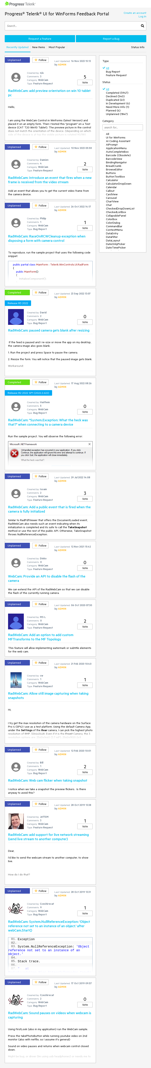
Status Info (138, 47)
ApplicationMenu (116, 148)
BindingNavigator (116, 162)
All (107, 68)
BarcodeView (114, 159)
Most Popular (57, 47)
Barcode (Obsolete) (118, 155)
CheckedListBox (116, 212)
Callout (110, 190)
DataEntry (112, 233)
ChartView (112, 201)
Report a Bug (111, 38)
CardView (112, 194)
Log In (142, 16)
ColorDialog (113, 222)
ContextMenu (114, 230)
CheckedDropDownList (120, 208)
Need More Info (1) (117, 107)
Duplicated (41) (115, 100)
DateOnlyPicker (115, 244)
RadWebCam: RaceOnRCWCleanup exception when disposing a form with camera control (47, 238)
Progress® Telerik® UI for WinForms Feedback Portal (57, 14)
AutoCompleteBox (117, 151)
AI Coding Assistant (118, 141)
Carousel (111, 198)
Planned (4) (113, 110)
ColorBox (111, 219)
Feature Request (116, 75)
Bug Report (113, 71)
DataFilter (112, 237)
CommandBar (114, 226)
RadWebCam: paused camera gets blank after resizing (48, 330)
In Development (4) (118, 103)
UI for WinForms (115, 137)
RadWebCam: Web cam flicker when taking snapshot (47, 780)
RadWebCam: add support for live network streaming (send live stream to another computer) (48, 836)
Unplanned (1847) (117, 114)
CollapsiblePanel (116, 215)
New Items (38, 47)
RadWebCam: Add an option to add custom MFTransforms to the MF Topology (40, 637)
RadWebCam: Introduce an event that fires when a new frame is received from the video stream (50, 179)
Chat (109, 205)
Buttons (111, 173)
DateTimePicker (116, 247)
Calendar (111, 187)
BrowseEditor (114, 169)
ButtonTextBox (115, 176)
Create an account (135, 13)
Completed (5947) (117, 92)
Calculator (112, 180)
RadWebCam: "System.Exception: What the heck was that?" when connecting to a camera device (48, 422)
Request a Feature (40, 38)
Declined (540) (115, 96)
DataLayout (113, 240)
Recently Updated (17, 47)
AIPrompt (112, 144)
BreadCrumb (113, 166)
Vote (85, 82)
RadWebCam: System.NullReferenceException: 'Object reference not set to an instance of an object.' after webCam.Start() (49, 925)
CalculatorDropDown (118, 183)
